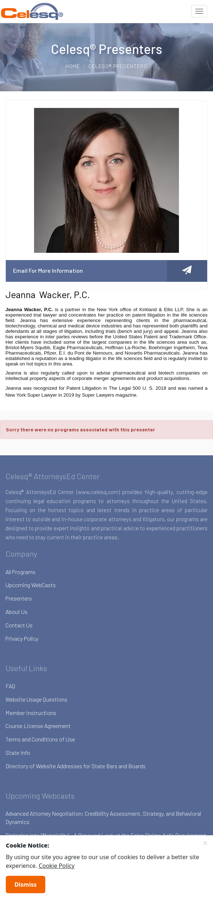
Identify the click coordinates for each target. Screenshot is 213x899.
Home (73, 66)
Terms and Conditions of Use (40, 739)
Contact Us (19, 625)
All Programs (20, 571)
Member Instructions (30, 712)
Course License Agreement (38, 725)
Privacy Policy (21, 638)
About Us (16, 611)
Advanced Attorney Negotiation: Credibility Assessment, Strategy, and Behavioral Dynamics (103, 817)
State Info (17, 752)
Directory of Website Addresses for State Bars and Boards (75, 765)
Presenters (18, 598)
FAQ (10, 685)
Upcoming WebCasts (30, 584)
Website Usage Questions (36, 699)
